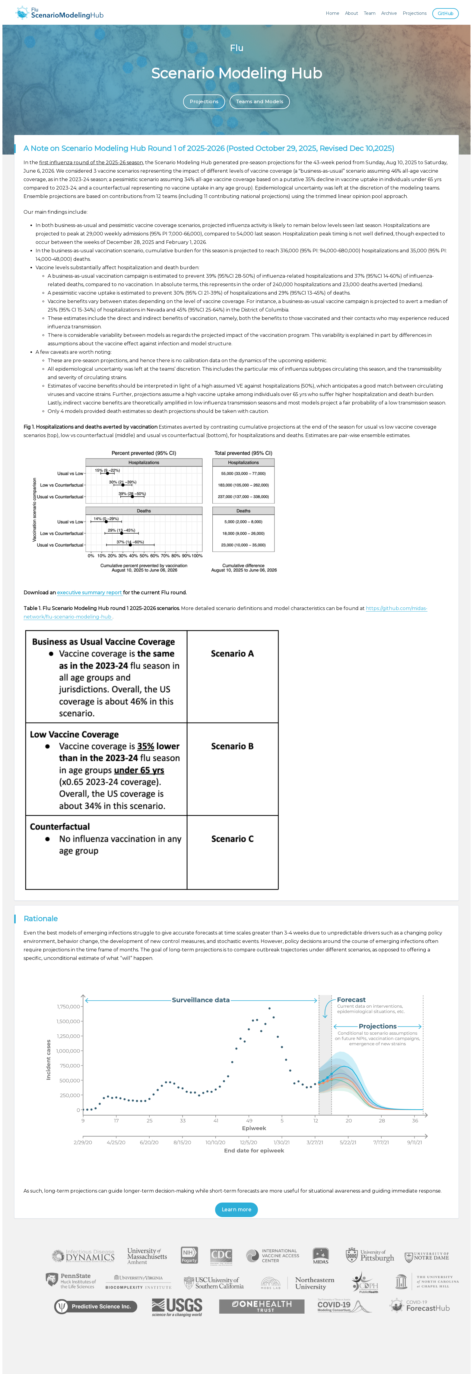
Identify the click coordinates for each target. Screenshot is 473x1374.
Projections (414, 13)
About (350, 13)
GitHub (445, 13)
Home (331, 13)
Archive (388, 13)
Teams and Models (260, 102)
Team (369, 13)
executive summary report (90, 593)
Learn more (237, 1210)
